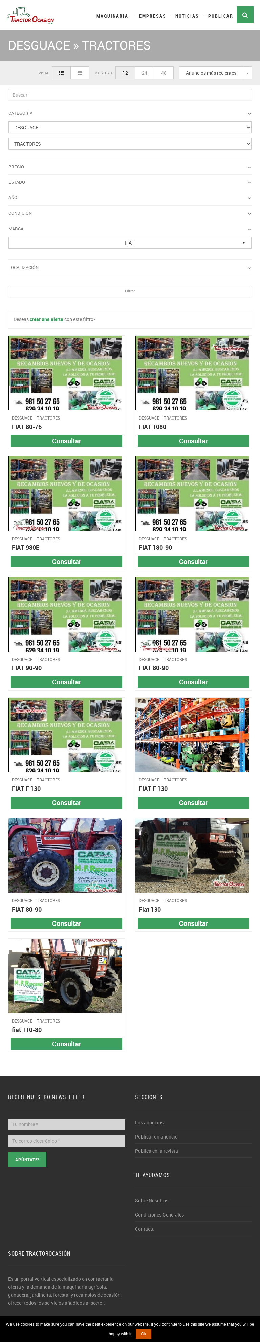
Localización (130, 267)
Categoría (130, 113)
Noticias (187, 16)
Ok (143, 1333)
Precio (130, 166)
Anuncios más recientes (211, 73)
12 (125, 73)
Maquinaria (112, 16)
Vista (43, 72)
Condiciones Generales (159, 1214)
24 (144, 73)
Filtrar (130, 290)
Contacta (145, 1229)
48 (164, 73)
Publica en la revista (156, 1151)
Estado (130, 182)
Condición (130, 213)
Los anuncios (149, 1122)
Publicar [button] (220, 16)
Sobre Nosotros (151, 1200)
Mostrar (103, 72)
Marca (130, 229)
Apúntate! (27, 1159)
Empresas (152, 16)
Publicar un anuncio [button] (156, 1136)
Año (130, 197)
